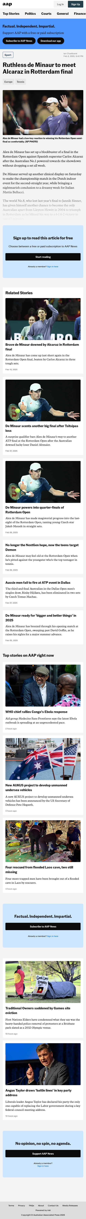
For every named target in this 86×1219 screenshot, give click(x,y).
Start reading (43, 256)
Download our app (51, 40)
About (41, 1205)
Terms (11, 1205)
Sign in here (52, 266)
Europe (8, 81)
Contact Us (53, 1205)
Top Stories (11, 13)
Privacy (21, 1205)
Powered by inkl (43, 1210)
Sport (8, 55)
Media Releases (70, 1205)
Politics (30, 13)
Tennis (20, 81)
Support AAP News (43, 1153)
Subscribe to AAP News (19, 40)
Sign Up (75, 4)
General (63, 13)
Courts (46, 13)
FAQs (31, 1205)
